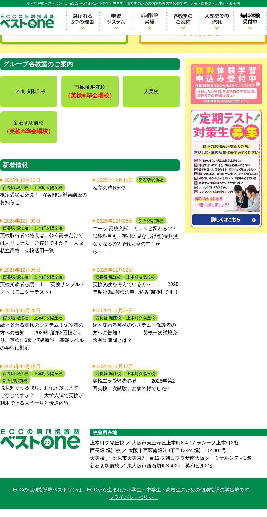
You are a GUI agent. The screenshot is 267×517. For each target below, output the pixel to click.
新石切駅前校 (151, 180)
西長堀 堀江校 (15, 187)
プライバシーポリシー (133, 497)
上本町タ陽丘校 (48, 187)
